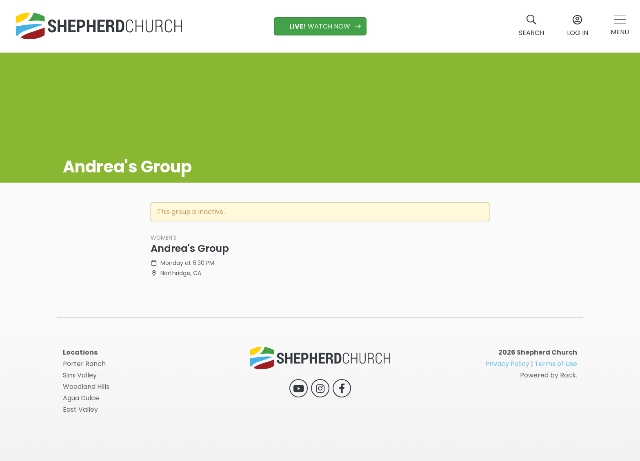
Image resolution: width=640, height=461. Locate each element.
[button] (620, 26)
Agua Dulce (81, 398)
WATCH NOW (316, 26)
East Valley (80, 409)
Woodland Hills (86, 386)
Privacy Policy (507, 363)
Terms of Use (556, 363)
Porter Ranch (84, 363)
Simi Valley (80, 375)
